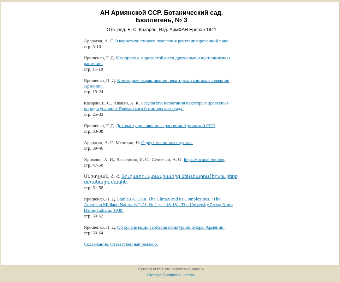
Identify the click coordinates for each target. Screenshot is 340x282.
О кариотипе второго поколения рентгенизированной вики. (171, 40)
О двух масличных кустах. (167, 142)
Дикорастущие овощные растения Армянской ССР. (165, 125)
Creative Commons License (171, 275)
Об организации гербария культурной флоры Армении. (171, 227)
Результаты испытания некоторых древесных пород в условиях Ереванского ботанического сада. (156, 105)
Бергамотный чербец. (204, 159)
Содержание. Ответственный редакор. (121, 244)
